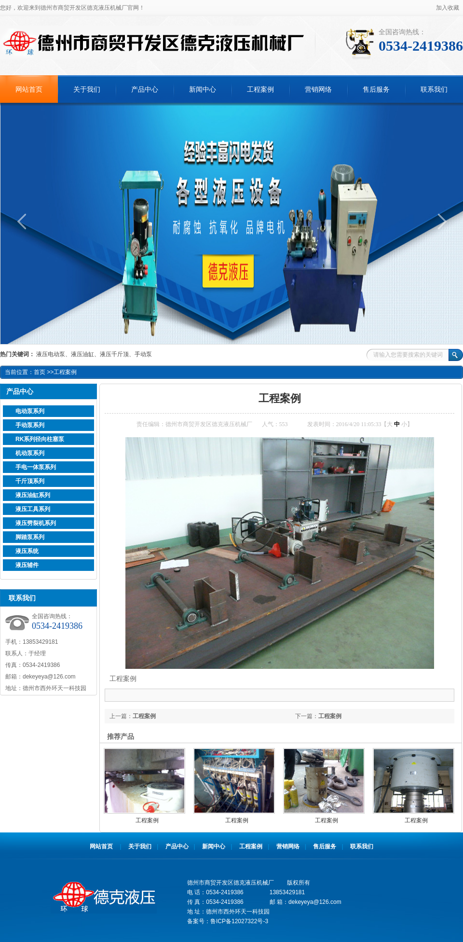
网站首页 (28, 89)
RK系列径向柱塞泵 (39, 439)
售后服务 (376, 89)
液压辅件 (27, 565)
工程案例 (260, 89)
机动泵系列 (29, 453)
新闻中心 (202, 89)
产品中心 (144, 89)
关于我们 (86, 89)
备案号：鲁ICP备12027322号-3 (227, 921)
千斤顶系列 (29, 481)
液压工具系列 (32, 509)
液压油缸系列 (32, 495)
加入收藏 (447, 7)
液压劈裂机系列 (35, 523)
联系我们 (434, 89)
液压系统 (27, 551)
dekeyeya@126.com (49, 676)
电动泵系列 (29, 411)
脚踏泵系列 (29, 537)
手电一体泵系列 (35, 467)
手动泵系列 (29, 425)
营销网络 (318, 89)
